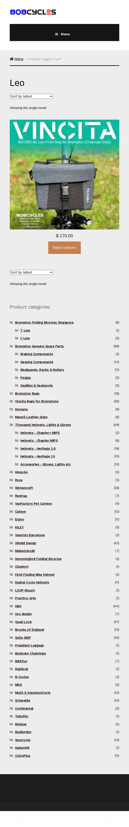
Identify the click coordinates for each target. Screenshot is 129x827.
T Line (25, 330)
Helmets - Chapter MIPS (39, 441)
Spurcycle (23, 740)
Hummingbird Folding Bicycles (38, 559)
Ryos (19, 480)
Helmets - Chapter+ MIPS (40, 433)
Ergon (19, 519)
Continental (24, 708)
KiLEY (19, 527)
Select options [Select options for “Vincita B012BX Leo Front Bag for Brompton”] (64, 247)
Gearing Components (36, 362)
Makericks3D (25, 551)
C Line (25, 338)
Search (64, 819)
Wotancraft (24, 488)
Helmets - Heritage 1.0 (37, 456)
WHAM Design (25, 543)
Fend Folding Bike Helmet (35, 575)
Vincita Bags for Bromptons (37, 401)
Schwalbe (22, 700)
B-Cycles (22, 677)
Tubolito (21, 716)
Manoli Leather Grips (31, 417)
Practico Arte (25, 598)
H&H (18, 606)
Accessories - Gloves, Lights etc (45, 464)
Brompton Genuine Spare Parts (39, 346)
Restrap (21, 496)
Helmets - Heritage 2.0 (38, 449)
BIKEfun (21, 661)
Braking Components (36, 354)
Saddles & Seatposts (36, 386)
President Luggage (29, 645)
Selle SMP (23, 638)
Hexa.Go (21, 472)
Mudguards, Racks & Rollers (42, 370)
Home (18, 59)
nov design (23, 614)
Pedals (25, 378)
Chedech (22, 567)
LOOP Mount (25, 590)
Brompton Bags (27, 394)
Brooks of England (29, 630)
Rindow (21, 724)
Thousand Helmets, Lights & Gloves (43, 425)
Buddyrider (23, 732)
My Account (21, 819)
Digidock (21, 669)
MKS (18, 685)
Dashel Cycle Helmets (32, 582)
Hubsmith (22, 748)
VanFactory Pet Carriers (33, 504)
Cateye (20, 512)
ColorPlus (22, 756)
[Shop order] (31, 96)
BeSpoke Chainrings (30, 653)
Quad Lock (23, 622)
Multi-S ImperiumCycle (32, 693)
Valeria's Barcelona (30, 535)
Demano (21, 409)
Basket (100, 816)
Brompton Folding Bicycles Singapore (44, 322)
